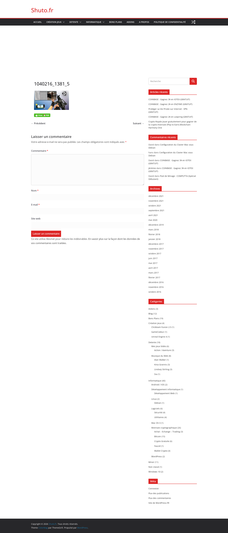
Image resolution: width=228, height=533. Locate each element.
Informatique (93, 22)
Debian (157, 402)
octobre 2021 (154, 205)
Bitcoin (157, 436)
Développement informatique (165, 389)
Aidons (130, 22)
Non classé (153, 467)
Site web (35, 218)
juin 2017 (152, 258)
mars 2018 (153, 229)
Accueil (37, 22)
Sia (155, 374)
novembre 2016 (156, 287)
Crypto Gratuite (161, 441)
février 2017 (154, 277)
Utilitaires (159, 417)
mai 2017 (152, 263)
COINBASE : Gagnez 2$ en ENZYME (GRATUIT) (170, 104)
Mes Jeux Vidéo (158, 346)
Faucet (157, 446)
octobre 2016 (154, 291)
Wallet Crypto (160, 450)
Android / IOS (157, 384)
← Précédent (38, 123)
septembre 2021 (156, 210)
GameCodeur (157, 332)
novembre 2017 (156, 248)
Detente (73, 22)
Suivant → (138, 123)
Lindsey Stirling (161, 369)
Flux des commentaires (159, 498)
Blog (150, 313)
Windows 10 (154, 471)
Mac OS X (156, 423)
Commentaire (39, 150)
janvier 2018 (154, 239)
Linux (154, 399)
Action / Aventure (162, 350)
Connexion (153, 488)
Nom (35, 190)
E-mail (35, 204)
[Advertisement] (114, 47)
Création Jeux (54, 22)
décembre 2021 (156, 196)
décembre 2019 (156, 224)
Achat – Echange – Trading (167, 431)
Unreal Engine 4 (159, 336)
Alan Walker (160, 359)
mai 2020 (152, 220)
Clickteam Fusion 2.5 (161, 327)
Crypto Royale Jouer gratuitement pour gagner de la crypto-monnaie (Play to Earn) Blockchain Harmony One (172, 124)
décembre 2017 (156, 244)
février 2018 (154, 234)
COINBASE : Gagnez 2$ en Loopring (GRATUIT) (170, 116)
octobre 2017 (154, 253)
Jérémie (152, 168)
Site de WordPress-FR (158, 503)
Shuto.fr (42, 10)
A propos (144, 22)
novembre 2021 (156, 200)
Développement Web (164, 393)
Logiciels (155, 408)
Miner (151, 462)
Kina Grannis (160, 364)
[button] (63, 22)
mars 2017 (153, 272)
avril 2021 (153, 215)
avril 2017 (153, 267)
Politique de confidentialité (170, 22)
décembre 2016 (156, 282)
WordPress (156, 456)
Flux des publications (158, 493)
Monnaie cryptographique (164, 427)
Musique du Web (159, 355)
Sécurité (158, 412)
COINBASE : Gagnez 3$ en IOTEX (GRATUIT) (169, 99)
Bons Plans (115, 22)
